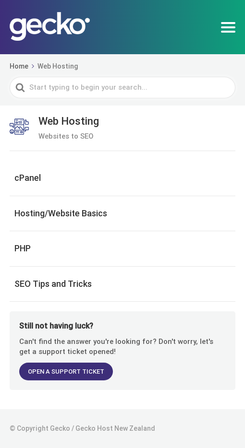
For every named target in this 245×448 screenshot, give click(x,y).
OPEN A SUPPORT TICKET (66, 371)
